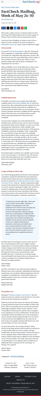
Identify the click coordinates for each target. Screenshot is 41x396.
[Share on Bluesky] (15, 28)
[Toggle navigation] (2, 1)
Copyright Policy (31, 376)
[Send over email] (25, 28)
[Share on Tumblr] (18, 28)
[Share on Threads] (11, 28)
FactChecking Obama (16, 51)
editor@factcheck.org (8, 44)
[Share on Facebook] (3, 28)
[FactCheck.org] (31, 2)
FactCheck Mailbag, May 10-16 (23, 103)
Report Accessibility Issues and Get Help (20, 383)
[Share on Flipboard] (22, 28)
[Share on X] (8, 28)
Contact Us (20, 380)
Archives (7, 376)
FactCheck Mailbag (10, 7)
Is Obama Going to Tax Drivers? (19, 295)
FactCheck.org (8, 19)
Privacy (17, 376)
